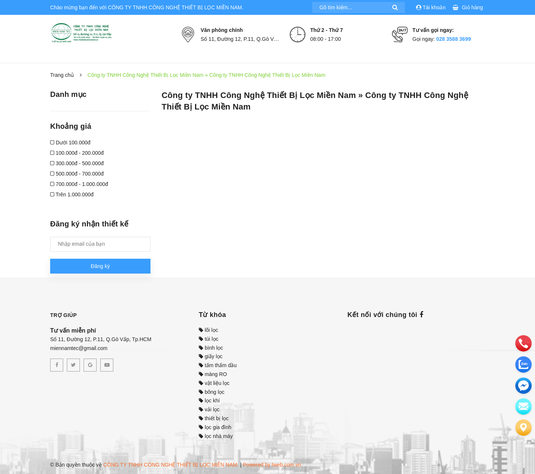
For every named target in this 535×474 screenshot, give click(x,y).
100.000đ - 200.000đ (77, 153)
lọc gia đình (215, 427)
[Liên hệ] (523, 427)
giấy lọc (211, 356)
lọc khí (209, 400)
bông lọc (211, 392)
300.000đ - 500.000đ (77, 163)
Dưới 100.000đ (70, 143)
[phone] (523, 343)
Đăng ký (100, 266)
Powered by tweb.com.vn (272, 465)
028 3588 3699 (453, 39)
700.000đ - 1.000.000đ (79, 184)
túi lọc (208, 339)
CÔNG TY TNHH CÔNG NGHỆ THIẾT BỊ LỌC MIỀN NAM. (171, 465)
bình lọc (211, 348)
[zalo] (523, 364)
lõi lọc (208, 330)
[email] (523, 385)
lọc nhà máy (216, 436)
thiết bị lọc (213, 418)
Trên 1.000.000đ (72, 194)
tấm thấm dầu (218, 365)
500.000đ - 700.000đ (77, 174)
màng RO (213, 374)
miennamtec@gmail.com (78, 348)
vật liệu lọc (214, 383)
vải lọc (209, 409)
